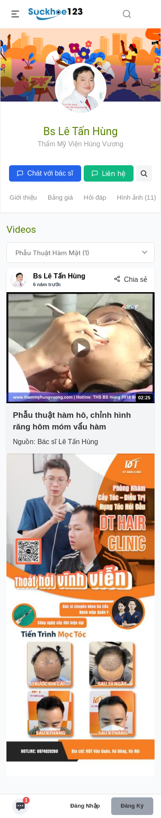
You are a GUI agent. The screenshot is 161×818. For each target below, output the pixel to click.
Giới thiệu (23, 197)
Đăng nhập (85, 806)
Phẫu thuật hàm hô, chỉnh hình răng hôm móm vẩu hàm (72, 421)
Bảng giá (60, 197)
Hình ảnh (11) (136, 197)
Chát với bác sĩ (45, 173)
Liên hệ (108, 173)
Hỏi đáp (95, 197)
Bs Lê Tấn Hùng (59, 276)
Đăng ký (132, 806)
